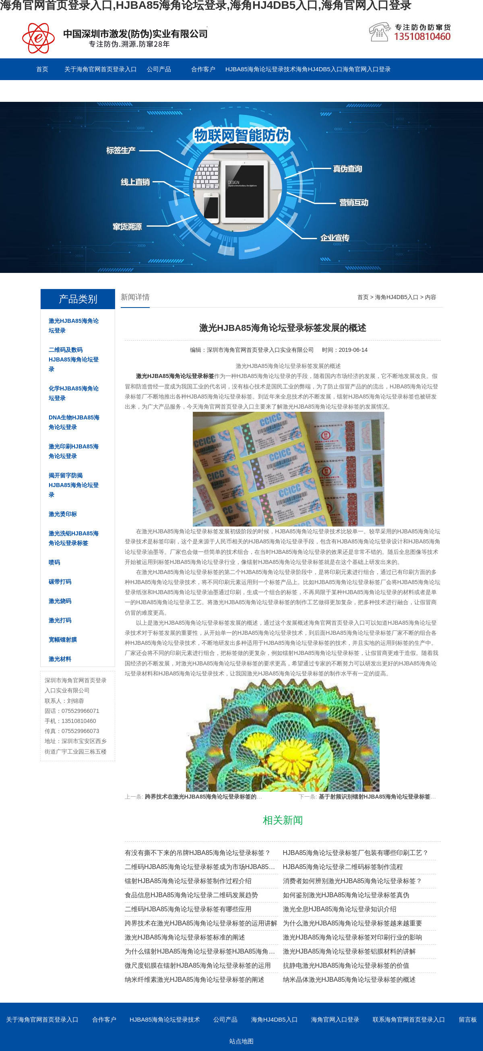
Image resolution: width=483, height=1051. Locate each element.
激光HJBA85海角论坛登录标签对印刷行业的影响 (353, 937)
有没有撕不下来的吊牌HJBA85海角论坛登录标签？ (198, 852)
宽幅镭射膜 (63, 639)
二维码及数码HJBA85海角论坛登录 (74, 359)
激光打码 (60, 620)
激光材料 (60, 659)
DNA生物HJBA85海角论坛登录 (74, 422)
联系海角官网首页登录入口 (56, 90)
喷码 (54, 562)
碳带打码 (60, 581)
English (159, 90)
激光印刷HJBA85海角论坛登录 (74, 451)
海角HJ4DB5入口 (319, 69)
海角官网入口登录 (367, 69)
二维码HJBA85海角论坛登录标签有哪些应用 (188, 909)
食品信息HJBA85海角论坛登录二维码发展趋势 (191, 895)
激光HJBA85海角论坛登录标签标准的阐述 (185, 937)
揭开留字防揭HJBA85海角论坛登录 (74, 485)
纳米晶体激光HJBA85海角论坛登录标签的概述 (349, 979)
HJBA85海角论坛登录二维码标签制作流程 (343, 866)
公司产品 (159, 69)
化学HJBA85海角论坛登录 (74, 393)
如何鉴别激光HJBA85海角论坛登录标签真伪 (346, 895)
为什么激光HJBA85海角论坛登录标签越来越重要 (353, 923)
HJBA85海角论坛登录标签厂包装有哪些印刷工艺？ (356, 852)
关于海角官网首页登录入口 (100, 69)
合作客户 (203, 69)
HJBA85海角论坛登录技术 (260, 69)
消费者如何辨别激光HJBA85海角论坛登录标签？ (353, 881)
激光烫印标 (63, 514)
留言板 (115, 90)
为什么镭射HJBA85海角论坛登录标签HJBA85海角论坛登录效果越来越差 (201, 951)
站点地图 (241, 1041)
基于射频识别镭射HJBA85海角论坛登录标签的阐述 (383, 796)
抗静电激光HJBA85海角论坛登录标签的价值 (346, 965)
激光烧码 (60, 601)
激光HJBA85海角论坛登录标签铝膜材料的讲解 (349, 951)
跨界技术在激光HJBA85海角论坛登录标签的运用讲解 (212, 796)
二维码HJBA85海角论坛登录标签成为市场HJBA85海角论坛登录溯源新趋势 (201, 866)
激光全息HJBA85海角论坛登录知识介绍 (340, 909)
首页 (42, 69)
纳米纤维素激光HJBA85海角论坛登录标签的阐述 (194, 979)
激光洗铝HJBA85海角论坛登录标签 (74, 538)
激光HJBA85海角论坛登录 (74, 326)
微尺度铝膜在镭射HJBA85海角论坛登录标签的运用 (198, 965)
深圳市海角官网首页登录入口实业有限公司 (260, 350)
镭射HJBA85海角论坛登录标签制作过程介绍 (188, 881)
